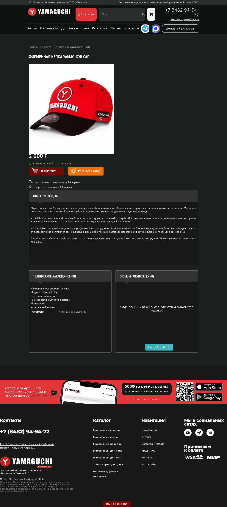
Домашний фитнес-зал (180, 28)
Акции (32, 28)
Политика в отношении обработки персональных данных (27, 446)
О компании (49, 28)
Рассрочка (100, 28)
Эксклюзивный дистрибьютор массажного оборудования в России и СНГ (158, 2)
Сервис (116, 28)
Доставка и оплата (75, 28)
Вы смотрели (116, 504)
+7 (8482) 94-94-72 (24, 431)
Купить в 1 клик (85, 170)
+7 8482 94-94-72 (182, 12)
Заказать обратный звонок (184, 19)
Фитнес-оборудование (72, 311)
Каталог (146, 436)
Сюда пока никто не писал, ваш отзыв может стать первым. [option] (157, 308)
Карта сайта (148, 464)
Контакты (132, 28)
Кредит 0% (148, 450)
